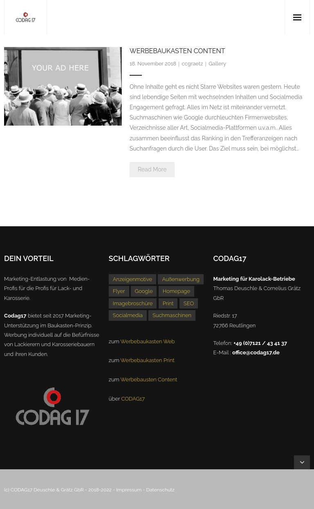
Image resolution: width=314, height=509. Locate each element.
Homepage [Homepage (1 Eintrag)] (176, 291)
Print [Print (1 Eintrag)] (168, 303)
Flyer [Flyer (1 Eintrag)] (119, 291)
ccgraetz (192, 64)
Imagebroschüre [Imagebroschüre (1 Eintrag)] (133, 303)
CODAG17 (133, 399)
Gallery (217, 64)
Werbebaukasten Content (177, 51)
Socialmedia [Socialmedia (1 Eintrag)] (128, 315)
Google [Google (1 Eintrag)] (144, 291)
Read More (152, 169)
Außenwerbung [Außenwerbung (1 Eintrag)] (181, 279)
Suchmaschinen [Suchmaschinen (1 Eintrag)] (172, 315)
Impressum (128, 490)
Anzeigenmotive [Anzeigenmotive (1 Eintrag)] (132, 279)
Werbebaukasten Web (148, 341)
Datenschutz (160, 490)
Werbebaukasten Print (148, 360)
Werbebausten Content (149, 379)
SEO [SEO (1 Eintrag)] (189, 303)
